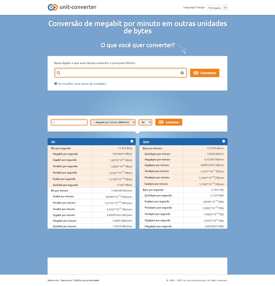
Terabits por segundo (65, 166)
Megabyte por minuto (157, 159)
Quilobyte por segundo (158, 195)
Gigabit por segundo (65, 159)
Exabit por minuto (63, 196)
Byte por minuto (152, 148)
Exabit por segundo (64, 178)
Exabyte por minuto (156, 183)
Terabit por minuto (64, 209)
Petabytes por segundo (158, 207)
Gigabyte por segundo (157, 220)
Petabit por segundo (65, 172)
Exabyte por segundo (157, 201)
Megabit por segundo (65, 153)
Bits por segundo (61, 148)
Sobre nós (53, 280)
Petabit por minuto (64, 202)
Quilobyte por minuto (157, 153)
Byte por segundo (153, 189)
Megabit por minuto (64, 220)
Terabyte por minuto (157, 171)
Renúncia (66, 280)
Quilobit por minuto (64, 226)
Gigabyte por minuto (157, 165)
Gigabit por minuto (64, 215)
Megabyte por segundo (158, 226)
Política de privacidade (86, 280)
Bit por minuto (59, 190)
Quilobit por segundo (65, 184)
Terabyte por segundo (157, 213)
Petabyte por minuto (157, 177)
